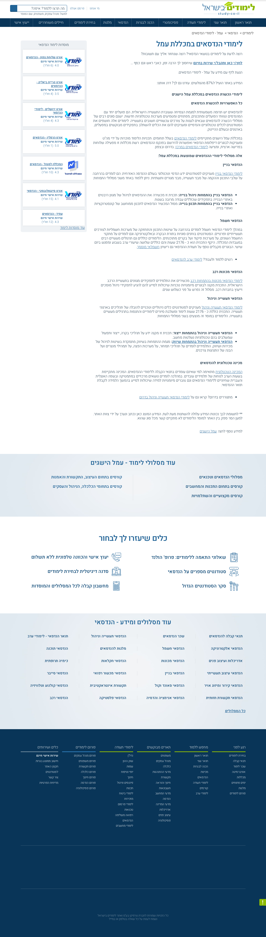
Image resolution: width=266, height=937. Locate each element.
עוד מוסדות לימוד (72, 227)
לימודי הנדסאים (185, 138)
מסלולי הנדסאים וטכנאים (221, 477)
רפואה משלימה (124, 815)
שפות (130, 766)
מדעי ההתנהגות (162, 772)
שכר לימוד (239, 766)
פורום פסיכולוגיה (86, 788)
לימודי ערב (202, 793)
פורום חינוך (89, 777)
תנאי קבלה (239, 761)
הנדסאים (202, 777)
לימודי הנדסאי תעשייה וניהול (222, 307)
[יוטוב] (138, 869)
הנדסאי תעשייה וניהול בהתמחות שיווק (202, 341)
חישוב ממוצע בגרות (47, 761)
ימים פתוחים (238, 783)
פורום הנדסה (88, 783)
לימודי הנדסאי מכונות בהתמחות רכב (216, 280)
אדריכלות (165, 809)
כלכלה (167, 766)
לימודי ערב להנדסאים (187, 259)
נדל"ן (130, 755)
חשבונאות (165, 788)
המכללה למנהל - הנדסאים (46, 164)
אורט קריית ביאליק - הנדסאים (49, 84)
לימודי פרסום (125, 804)
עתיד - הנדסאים (52, 214)
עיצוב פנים (165, 815)
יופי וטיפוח (127, 772)
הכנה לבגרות (145, 22)
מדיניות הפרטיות (48, 783)
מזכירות (128, 799)
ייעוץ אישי (21, 22)
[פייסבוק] (129, 869)
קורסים (204, 788)
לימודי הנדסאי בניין (228, 173)
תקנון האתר (51, 766)
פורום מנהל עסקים (85, 755)
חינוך (130, 777)
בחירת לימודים (84, 22)
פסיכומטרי (170, 22)
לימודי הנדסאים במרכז (192, 147)
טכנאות (128, 809)
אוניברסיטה (239, 772)
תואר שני (220, 22)
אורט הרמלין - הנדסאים (48, 137)
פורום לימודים (238, 793)
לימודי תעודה (196, 22)
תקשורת (166, 777)
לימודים (248, 33)
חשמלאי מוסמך (148, 247)
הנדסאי (123, 22)
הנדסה (167, 799)
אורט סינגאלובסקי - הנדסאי (45, 191)
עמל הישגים (208, 431)
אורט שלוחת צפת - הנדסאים (44, 57)
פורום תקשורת (87, 766)
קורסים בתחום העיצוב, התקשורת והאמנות (86, 477)
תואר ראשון (243, 22)
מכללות (241, 777)
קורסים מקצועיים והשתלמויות (217, 496)
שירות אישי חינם (52, 61)
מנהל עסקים (163, 761)
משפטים (166, 755)
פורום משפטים (87, 761)
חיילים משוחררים (51, 22)
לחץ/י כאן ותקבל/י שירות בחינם (217, 63)
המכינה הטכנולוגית (228, 371)
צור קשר (53, 777)
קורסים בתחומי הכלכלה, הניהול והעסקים (87, 486)
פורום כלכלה (88, 772)
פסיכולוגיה (164, 820)
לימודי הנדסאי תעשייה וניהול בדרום (164, 397)
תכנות (129, 788)
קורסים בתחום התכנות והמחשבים (214, 486)
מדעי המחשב (163, 793)
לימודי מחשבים (124, 825)
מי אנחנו (94, 8)
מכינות (204, 772)
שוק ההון (128, 761)
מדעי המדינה (163, 804)
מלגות (107, 22)
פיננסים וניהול (125, 783)
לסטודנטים (52, 772)
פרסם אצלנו (77, 8)
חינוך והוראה (163, 783)
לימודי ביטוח (126, 793)
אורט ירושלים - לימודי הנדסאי (49, 111)
